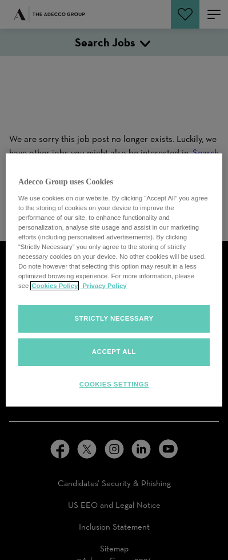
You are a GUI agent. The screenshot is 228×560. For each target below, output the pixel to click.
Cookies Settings (114, 384)
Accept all (114, 351)
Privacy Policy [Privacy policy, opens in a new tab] (103, 285)
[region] (114, 280)
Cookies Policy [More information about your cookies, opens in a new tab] (54, 285)
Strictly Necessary (113, 318)
